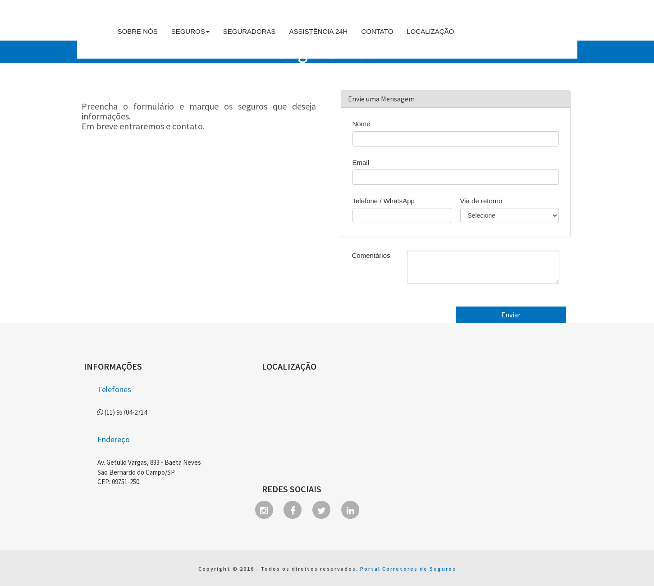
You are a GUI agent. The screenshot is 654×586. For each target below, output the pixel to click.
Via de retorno (481, 201)
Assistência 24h (318, 31)
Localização (430, 31)
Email (361, 162)
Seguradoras (249, 31)
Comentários (371, 255)
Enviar (511, 314)
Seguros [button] (190, 31)
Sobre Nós (138, 31)
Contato (377, 31)
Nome (361, 124)
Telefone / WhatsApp (383, 201)
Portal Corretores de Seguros (408, 568)
